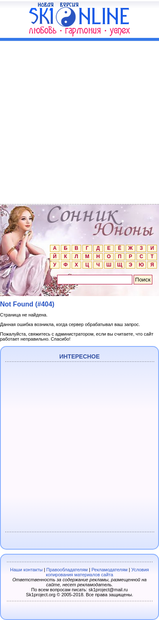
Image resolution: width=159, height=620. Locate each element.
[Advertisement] (79, 120)
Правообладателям (66, 569)
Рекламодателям (110, 569)
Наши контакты (26, 569)
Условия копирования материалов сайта (97, 572)
